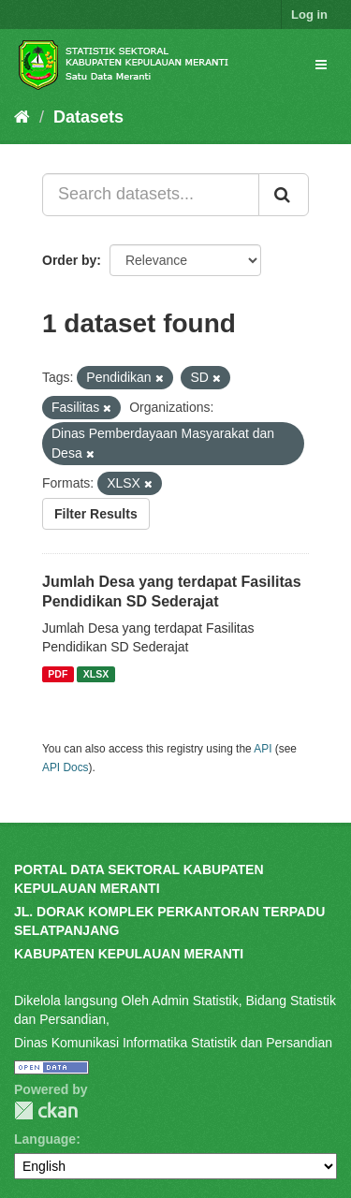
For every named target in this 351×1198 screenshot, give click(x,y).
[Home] (22, 117)
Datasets (88, 117)
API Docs (65, 767)
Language (45, 1139)
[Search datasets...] (150, 194)
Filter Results (96, 513)
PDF (57, 673)
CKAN (46, 1110)
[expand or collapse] (321, 64)
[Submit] (283, 194)
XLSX (96, 673)
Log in (309, 14)
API (262, 748)
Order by (69, 260)
